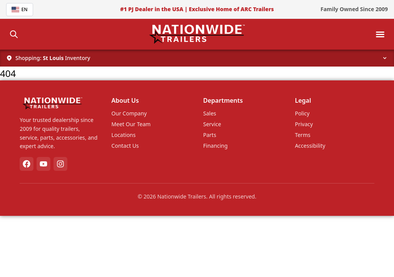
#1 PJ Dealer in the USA (151, 9)
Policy (302, 113)
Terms (302, 134)
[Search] (14, 34)
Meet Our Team (131, 124)
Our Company (129, 113)
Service (212, 124)
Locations (124, 134)
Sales (209, 113)
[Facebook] (26, 164)
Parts (209, 134)
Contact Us (125, 145)
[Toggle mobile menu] (380, 34)
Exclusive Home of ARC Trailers (231, 9)
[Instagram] (60, 164)
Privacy (304, 124)
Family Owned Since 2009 (354, 9)
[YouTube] (43, 164)
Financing (215, 145)
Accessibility (310, 145)
